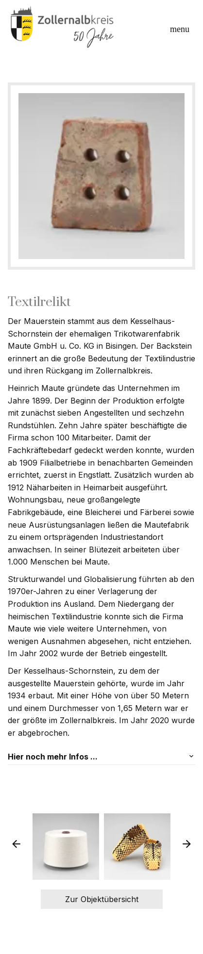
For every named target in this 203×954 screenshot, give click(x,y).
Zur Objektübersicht (101, 899)
